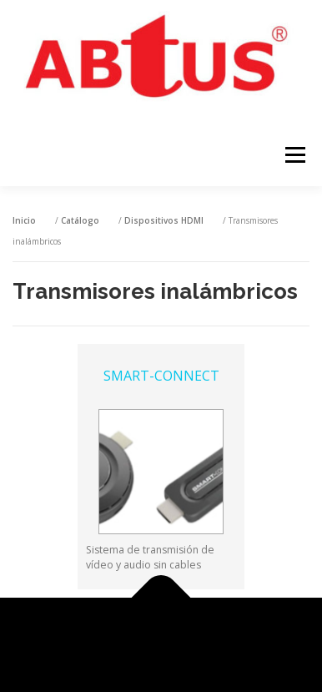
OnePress (220, 636)
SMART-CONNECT (161, 375)
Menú (294, 155)
